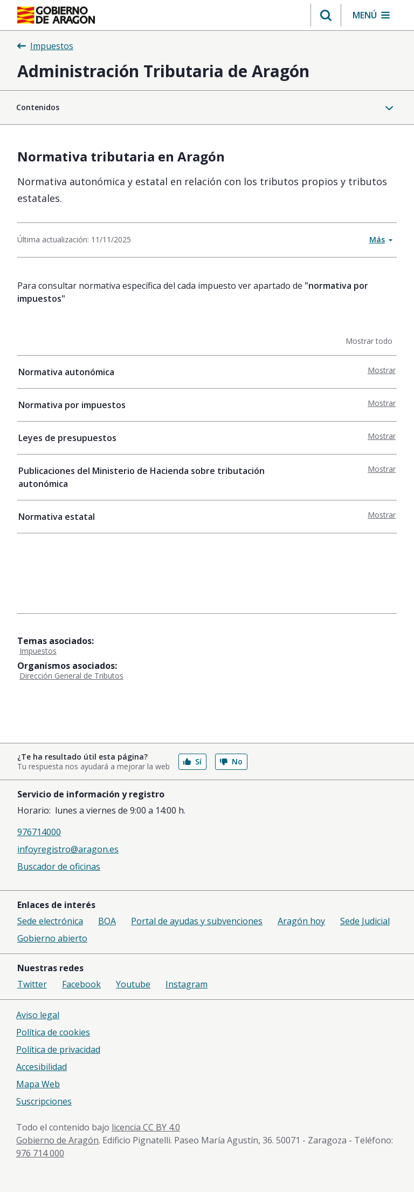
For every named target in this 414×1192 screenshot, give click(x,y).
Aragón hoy (301, 921)
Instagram (186, 984)
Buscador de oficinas (58, 866)
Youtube (133, 984)
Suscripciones (44, 1101)
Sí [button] (192, 761)
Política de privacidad (58, 1049)
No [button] (231, 761)
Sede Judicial (365, 921)
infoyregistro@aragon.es (68, 849)
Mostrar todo (371, 340)
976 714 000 (40, 1153)
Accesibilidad (41, 1067)
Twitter (32, 984)
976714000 (39, 832)
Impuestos (38, 651)
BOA (107, 921)
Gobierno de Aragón (57, 1140)
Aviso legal (37, 1015)
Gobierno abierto (52, 938)
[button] (325, 15)
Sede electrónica (50, 921)
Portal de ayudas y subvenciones (197, 921)
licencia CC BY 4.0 (146, 1127)
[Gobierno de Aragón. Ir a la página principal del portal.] (56, 15)
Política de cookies (53, 1032)
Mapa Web (38, 1084)
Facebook (81, 984)
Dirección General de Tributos (71, 675)
